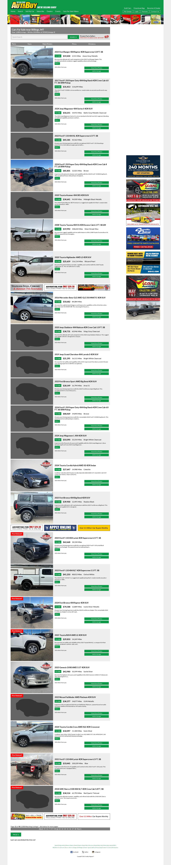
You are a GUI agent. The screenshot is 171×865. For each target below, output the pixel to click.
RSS (53, 847)
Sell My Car (30, 11)
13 (62, 829)
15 (67, 829)
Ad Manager (80, 847)
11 (57, 829)
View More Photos (96, 68)
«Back (41, 829)
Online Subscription (108, 845)
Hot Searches (115, 847)
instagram (97, 852)
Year (29, 44)
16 (70, 829)
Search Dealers (78, 845)
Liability (93, 847)
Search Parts (85, 845)
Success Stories (69, 847)
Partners (145, 11)
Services (91, 845)
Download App (139, 8)
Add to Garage (96, 71)
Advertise (57, 847)
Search (20, 11)
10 (55, 829)
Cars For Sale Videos (71, 11)
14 (65, 829)
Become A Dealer (153, 8)
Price (74, 44)
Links (109, 847)
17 (73, 829)
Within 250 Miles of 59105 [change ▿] (41, 32)
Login (137, 11)
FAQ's (114, 845)
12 (60, 829)
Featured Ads (62, 845)
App (101, 847)
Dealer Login (87, 847)
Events (58, 11)
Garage (75, 847)
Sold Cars (127, 8)
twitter (86, 852)
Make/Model (47, 44)
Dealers (50, 11)
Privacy (97, 847)
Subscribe (40, 11)
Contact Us (155, 11)
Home (13, 11)
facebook (75, 852)
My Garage (128, 11)
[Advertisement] (143, 41)
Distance (91, 44)
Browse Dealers (70, 845)
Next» (79, 829)
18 (75, 829)
